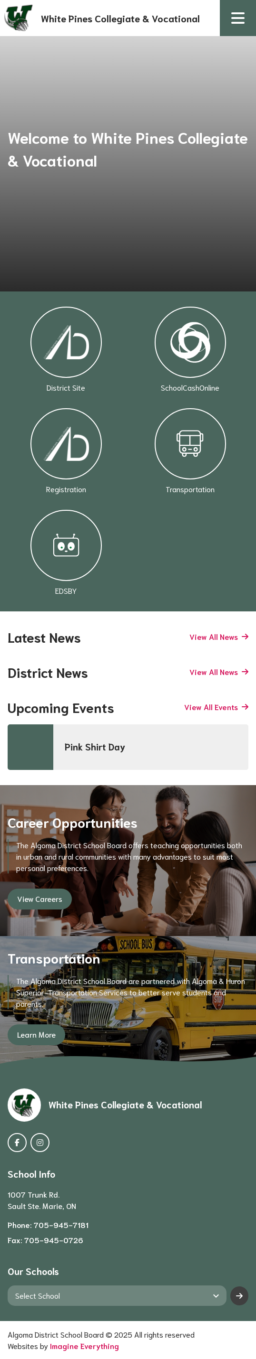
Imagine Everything (84, 1345)
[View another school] (117, 1295)
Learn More (36, 1034)
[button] (238, 18)
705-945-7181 (61, 1224)
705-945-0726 (53, 1240)
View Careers (39, 898)
